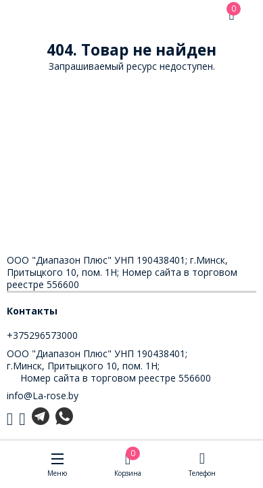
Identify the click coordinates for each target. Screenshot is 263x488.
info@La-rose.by (42, 395)
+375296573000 (42, 335)
